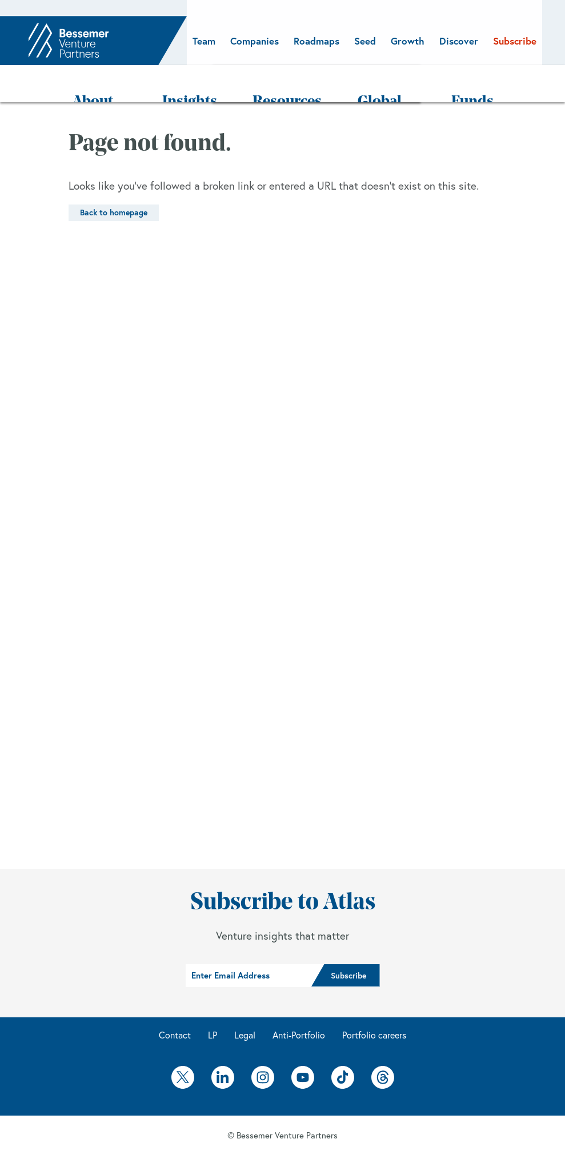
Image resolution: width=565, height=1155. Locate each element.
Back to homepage (113, 180)
